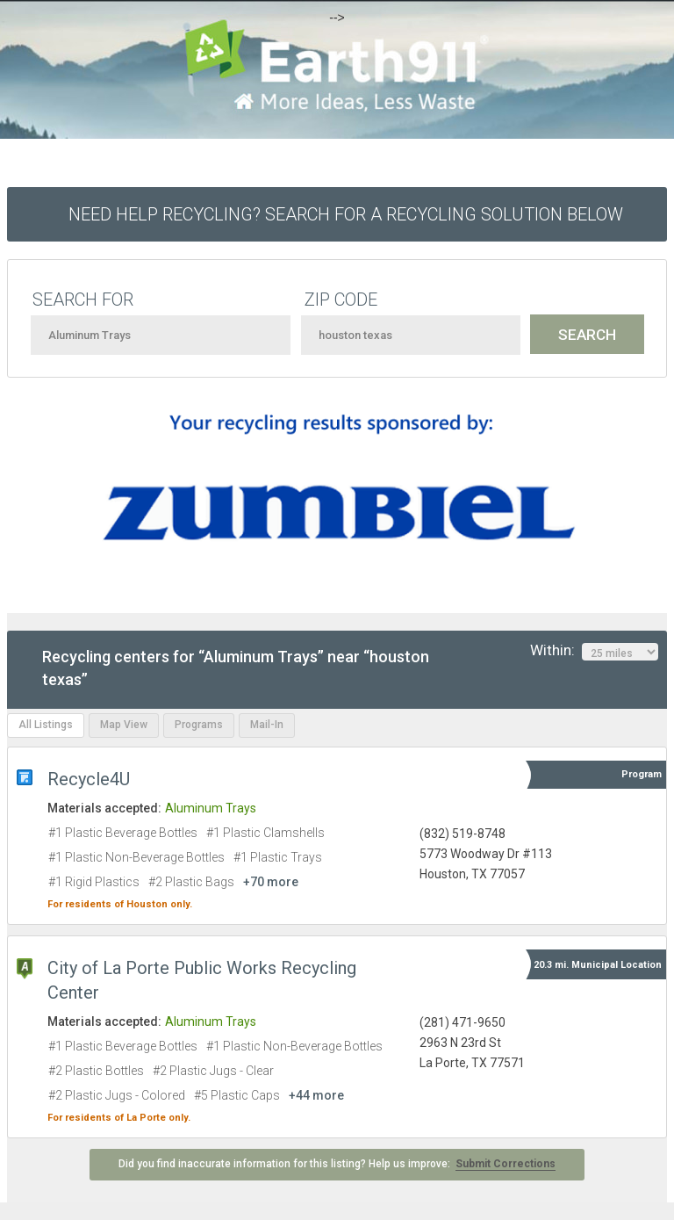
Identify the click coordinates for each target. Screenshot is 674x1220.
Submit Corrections (505, 1164)
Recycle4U (88, 779)
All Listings (45, 724)
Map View (123, 724)
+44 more (316, 1095)
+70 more (270, 882)
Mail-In (266, 724)
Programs (199, 724)
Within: (594, 651)
